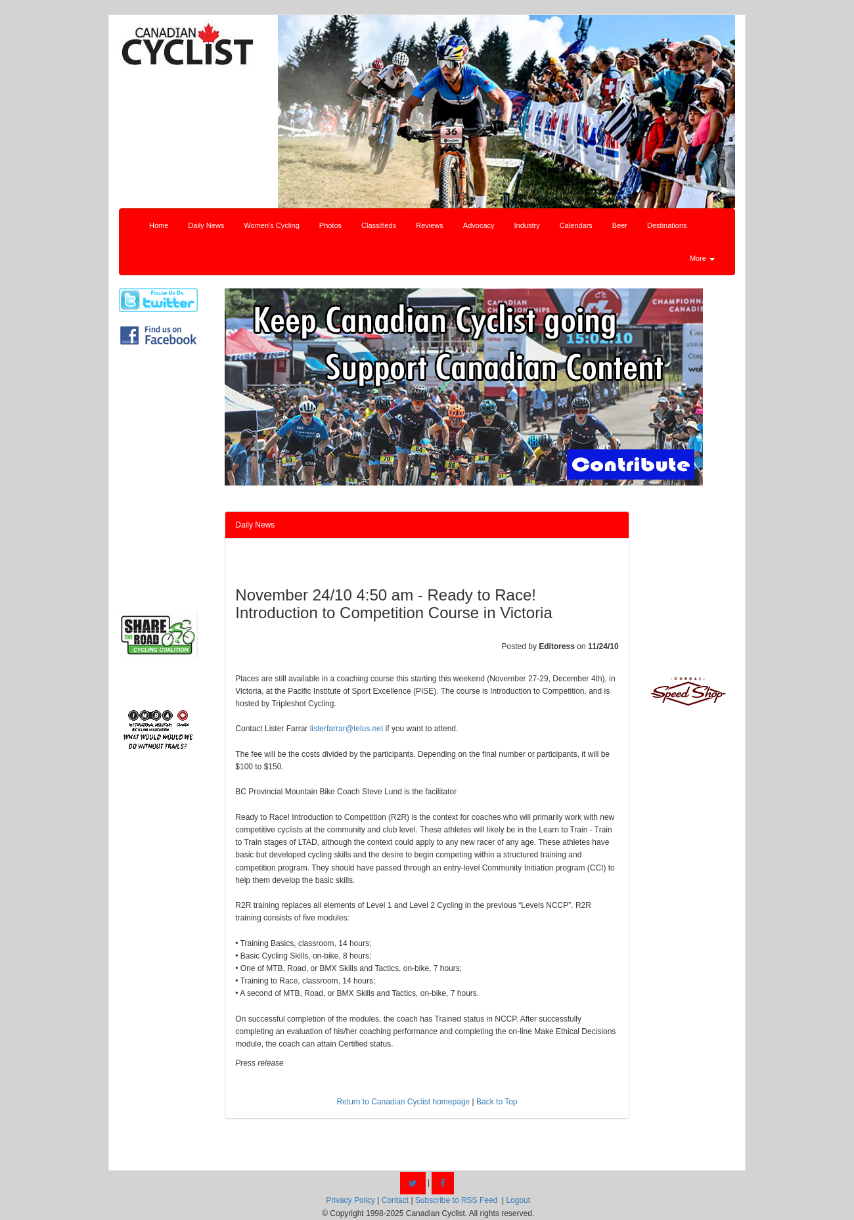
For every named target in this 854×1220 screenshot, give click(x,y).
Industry (527, 225)
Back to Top (496, 1101)
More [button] (702, 258)
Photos (330, 225)
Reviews (429, 225)
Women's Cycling (271, 225)
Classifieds (378, 225)
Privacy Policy (350, 1200)
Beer (619, 225)
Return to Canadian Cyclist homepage (403, 1101)
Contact (395, 1200)
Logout (518, 1200)
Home (158, 225)
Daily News (206, 225)
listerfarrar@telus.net (347, 728)
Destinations (667, 225)
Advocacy (479, 225)
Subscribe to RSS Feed (456, 1200)
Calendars (576, 225)
